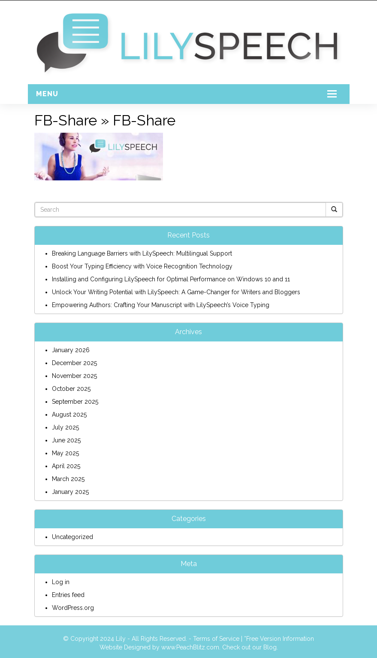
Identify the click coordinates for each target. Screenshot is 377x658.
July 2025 (65, 427)
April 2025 (66, 466)
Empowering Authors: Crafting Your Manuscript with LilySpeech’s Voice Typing (160, 305)
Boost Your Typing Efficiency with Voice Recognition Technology (142, 266)
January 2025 (70, 491)
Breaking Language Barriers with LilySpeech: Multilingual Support (142, 253)
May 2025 (65, 453)
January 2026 (71, 350)
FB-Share (65, 120)
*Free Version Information (279, 638)
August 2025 (69, 414)
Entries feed (68, 594)
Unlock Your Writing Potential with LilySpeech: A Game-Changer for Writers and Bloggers (176, 292)
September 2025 (75, 401)
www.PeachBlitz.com (190, 647)
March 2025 (68, 478)
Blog (270, 647)
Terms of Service (216, 638)
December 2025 (74, 362)
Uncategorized (72, 536)
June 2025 (66, 440)
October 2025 (71, 388)
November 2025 (74, 375)
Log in (60, 582)
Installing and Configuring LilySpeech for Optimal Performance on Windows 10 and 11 (171, 279)
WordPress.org (73, 607)
